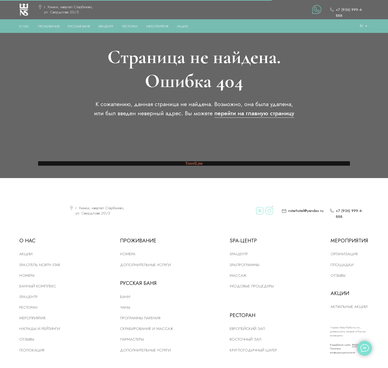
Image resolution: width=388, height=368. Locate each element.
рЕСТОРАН (28, 307)
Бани (125, 296)
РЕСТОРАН (130, 26)
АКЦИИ (182, 26)
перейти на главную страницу (254, 113)
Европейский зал (247, 328)
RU (361, 25)
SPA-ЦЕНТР (105, 26)
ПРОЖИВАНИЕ (49, 26)
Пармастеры (132, 339)
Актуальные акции (349, 306)
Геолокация (31, 350)
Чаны (125, 307)
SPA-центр (28, 296)
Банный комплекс (37, 286)
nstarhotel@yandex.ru (305, 210)
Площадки (342, 265)
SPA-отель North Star (39, 265)
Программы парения (140, 318)
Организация (344, 254)
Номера (127, 254)
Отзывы (26, 339)
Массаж (238, 275)
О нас (24, 26)
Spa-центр (239, 254)
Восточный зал (245, 339)
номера (27, 275)
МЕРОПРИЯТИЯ (157, 26)
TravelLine (194, 163)
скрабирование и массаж (146, 328)
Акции (25, 254)
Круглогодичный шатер (253, 350)
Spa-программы (244, 265)
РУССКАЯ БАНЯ (79, 26)
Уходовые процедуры (252, 286)
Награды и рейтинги (39, 328)
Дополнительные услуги (145, 265)
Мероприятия (32, 318)
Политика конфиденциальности (342, 350)
